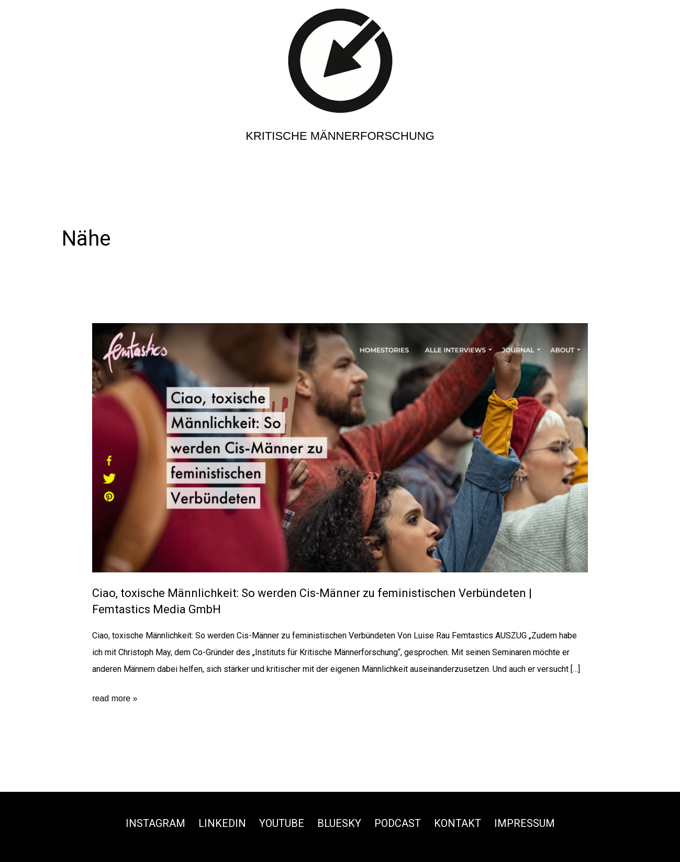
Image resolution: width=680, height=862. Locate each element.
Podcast (397, 823)
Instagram (155, 823)
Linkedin (222, 823)
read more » (114, 698)
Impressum (524, 823)
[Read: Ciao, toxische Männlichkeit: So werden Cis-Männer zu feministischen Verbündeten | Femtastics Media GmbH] (340, 447)
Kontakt (457, 823)
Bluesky (339, 823)
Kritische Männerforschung (340, 135)
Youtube (281, 823)
